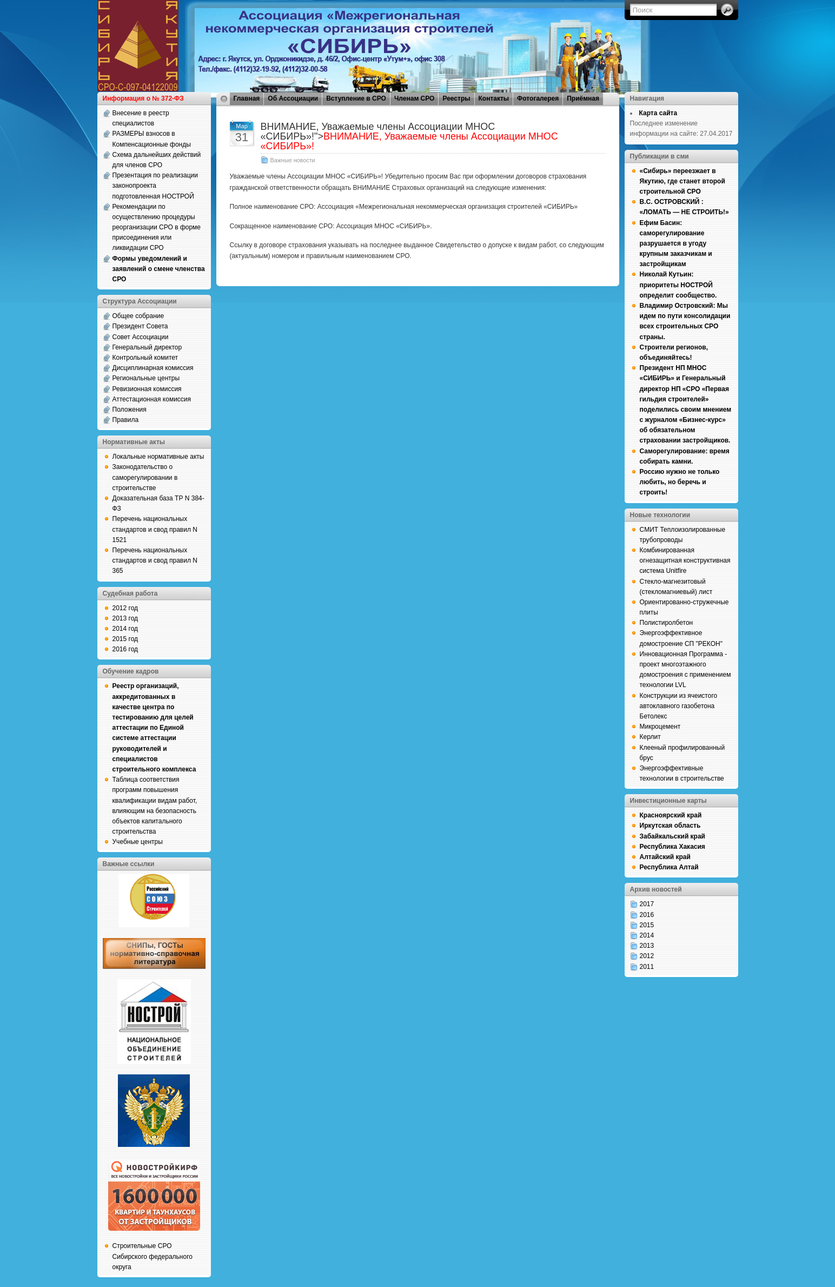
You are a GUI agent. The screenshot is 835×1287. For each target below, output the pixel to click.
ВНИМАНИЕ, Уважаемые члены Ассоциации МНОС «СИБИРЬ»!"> (409, 136)
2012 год (125, 608)
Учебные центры (137, 842)
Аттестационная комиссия (151, 399)
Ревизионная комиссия (147, 389)
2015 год (125, 639)
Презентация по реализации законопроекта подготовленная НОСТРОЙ (155, 185)
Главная (247, 98)
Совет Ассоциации (140, 337)
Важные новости (292, 160)
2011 (647, 967)
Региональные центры (146, 378)
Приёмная (583, 98)
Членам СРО (414, 98)
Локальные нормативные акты (158, 456)
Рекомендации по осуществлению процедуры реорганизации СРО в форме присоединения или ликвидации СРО (156, 227)
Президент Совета (140, 326)
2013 (647, 945)
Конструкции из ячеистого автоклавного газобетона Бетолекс (679, 706)
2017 (647, 904)
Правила (125, 420)
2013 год (125, 618)
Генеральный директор (147, 347)
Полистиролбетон (666, 622)
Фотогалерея (538, 98)
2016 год (125, 649)
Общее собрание (138, 316)
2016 (647, 915)
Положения (129, 409)
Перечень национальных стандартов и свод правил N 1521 (154, 529)
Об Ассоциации (293, 98)
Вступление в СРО (356, 98)
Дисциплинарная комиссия (153, 368)
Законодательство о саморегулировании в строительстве (145, 477)
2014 (647, 935)
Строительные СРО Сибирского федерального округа (152, 1256)
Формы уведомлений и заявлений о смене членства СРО (158, 269)
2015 (647, 925)
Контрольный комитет (145, 357)
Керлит (650, 737)
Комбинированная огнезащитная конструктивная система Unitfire (685, 560)
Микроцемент (660, 726)
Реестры (456, 98)
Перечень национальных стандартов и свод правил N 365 (154, 560)
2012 (647, 956)
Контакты (494, 98)
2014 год (125, 628)
